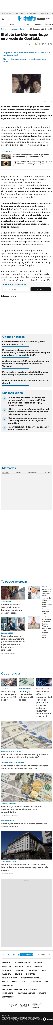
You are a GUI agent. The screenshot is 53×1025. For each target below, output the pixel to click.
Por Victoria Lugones (8, 654)
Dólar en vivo (19, 13)
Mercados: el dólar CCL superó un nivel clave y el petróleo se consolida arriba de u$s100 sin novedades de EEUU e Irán (44, 704)
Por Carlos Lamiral (7, 874)
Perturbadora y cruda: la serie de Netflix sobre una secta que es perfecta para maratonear (25, 373)
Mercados (7, 970)
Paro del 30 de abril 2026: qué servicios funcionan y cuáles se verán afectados (11, 608)
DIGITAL (13, 1006)
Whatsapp (31, 954)
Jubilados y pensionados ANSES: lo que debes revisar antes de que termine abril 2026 (30, 156)
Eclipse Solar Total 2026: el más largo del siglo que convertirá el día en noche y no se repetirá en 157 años (32, 164)
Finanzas (38, 24)
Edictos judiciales (26, 993)
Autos (5, 982)
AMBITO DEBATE (37, 1005)
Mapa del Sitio (8, 985)
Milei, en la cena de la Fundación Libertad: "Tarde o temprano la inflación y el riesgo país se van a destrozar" (28, 412)
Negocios (20, 970)
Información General (18, 29)
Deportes (30, 974)
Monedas (5, 472)
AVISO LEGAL (7, 993)
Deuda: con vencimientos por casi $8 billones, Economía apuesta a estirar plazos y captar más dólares (24, 867)
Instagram (14, 954)
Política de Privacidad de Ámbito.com (19, 989)
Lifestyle (45, 970)
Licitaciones (8, 997)
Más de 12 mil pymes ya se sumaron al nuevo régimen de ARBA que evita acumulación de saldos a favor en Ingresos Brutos (47, 601)
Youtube (25, 954)
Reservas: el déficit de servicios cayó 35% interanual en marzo (28, 428)
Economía (25, 24)
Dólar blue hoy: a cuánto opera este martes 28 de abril (25, 381)
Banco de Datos (34, 966)
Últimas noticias (22, 963)
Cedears (48, 472)
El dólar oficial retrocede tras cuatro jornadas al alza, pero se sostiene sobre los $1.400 (24, 756)
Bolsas (18, 472)
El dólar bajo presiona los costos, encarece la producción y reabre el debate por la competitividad (23, 809)
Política (19, 966)
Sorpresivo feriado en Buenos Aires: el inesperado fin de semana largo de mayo (46, 628)
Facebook (8, 954)
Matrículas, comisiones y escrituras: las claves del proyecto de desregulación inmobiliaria (27, 420)
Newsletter (48, 24)
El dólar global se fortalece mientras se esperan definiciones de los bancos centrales (24, 767)
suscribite (41, 18)
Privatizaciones (31, 13)
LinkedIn (19, 954)
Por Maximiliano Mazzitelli (9, 816)
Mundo (18, 974)
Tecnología (35, 982)
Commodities (32, 472)
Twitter (3, 954)
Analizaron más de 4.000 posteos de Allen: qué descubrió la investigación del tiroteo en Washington (25, 364)
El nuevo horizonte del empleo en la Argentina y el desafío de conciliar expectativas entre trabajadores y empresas (12, 643)
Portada (6, 963)
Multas (42, 993)
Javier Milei (44, 13)
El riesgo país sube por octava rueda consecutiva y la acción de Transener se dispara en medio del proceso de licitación (26, 353)
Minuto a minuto (44, 688)
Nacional (6, 974)
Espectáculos (18, 982)
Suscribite (40, 289)
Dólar (12, 24)
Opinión (33, 970)
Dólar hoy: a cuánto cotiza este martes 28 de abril (26, 695)
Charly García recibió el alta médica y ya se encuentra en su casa (23, 343)
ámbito (4, 29)
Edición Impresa (9, 978)
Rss (46, 982)
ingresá (48, 18)
